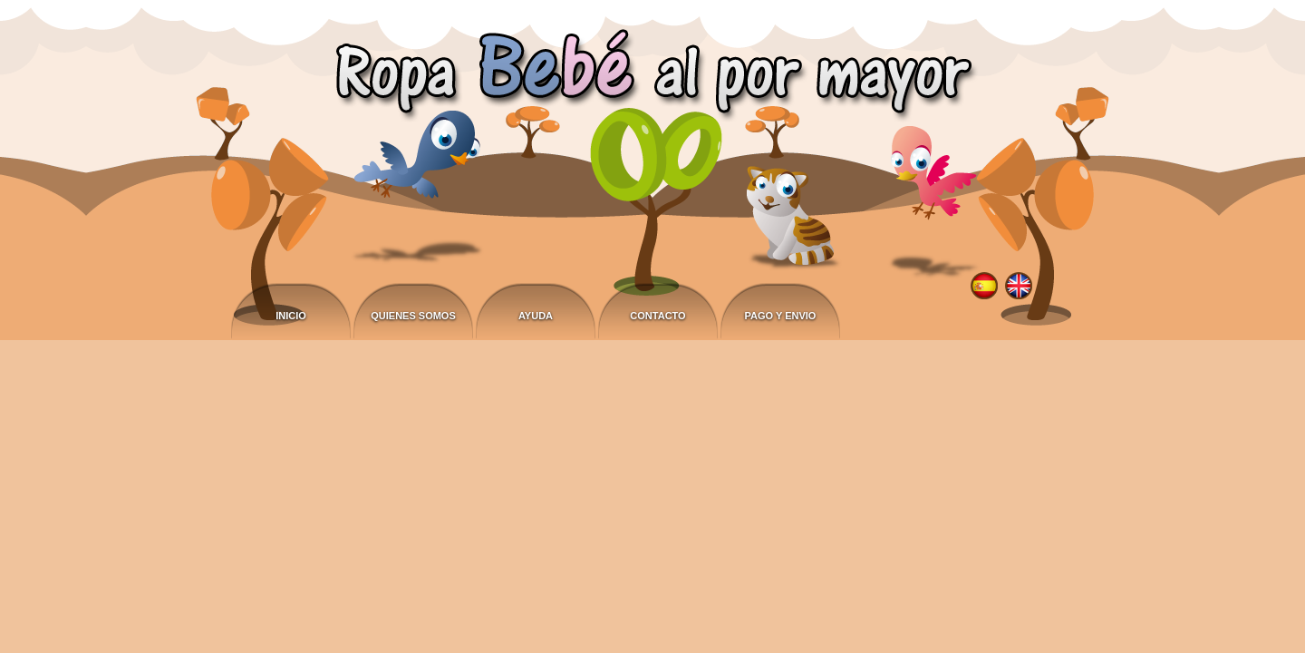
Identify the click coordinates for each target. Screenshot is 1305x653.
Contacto (657, 315)
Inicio (291, 315)
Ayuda (535, 315)
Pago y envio (781, 315)
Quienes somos (413, 315)
